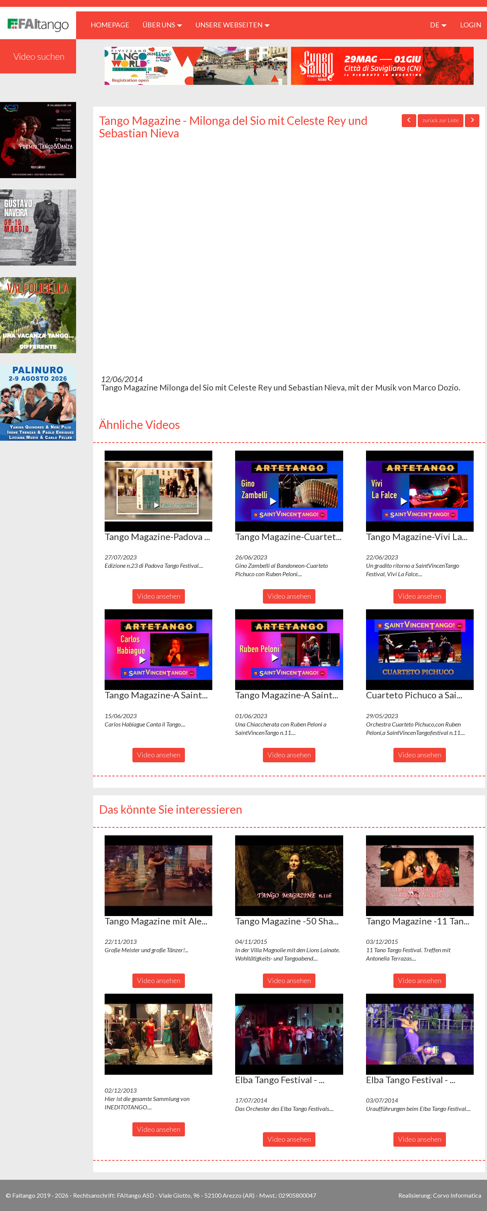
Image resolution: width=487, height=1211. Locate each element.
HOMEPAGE (113, 24)
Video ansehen (158, 596)
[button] (158, 491)
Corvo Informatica (457, 1195)
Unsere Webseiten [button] (233, 25)
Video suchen (39, 56)
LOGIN (470, 25)
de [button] (438, 25)
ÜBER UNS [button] (162, 25)
